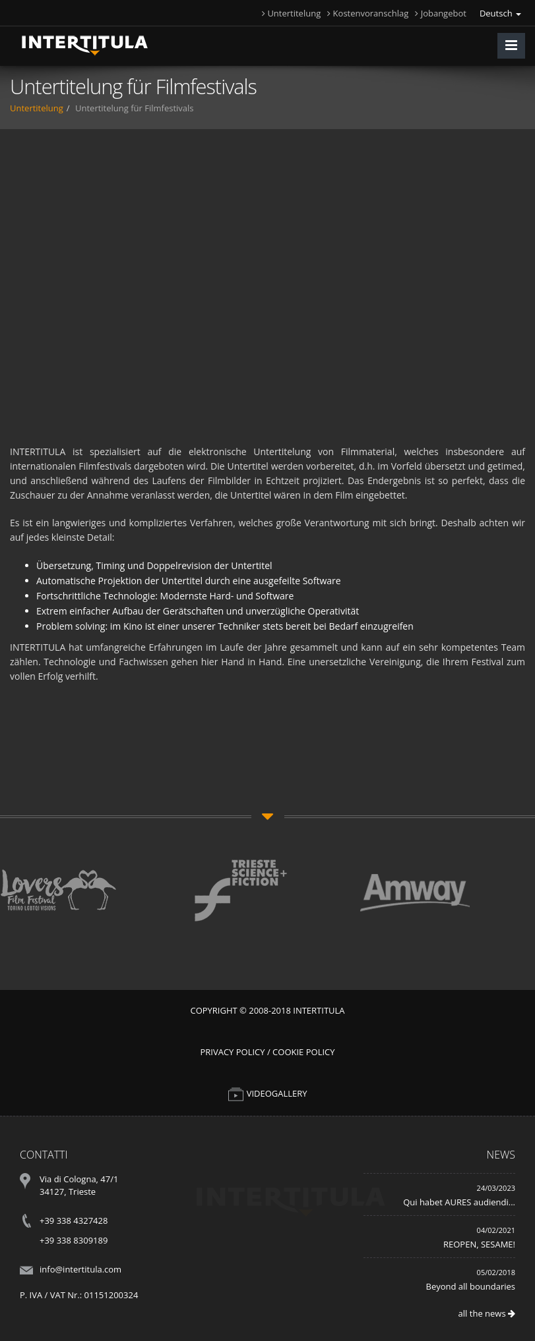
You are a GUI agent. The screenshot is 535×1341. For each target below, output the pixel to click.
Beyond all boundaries (470, 1286)
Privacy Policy (232, 1052)
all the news (486, 1313)
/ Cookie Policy (301, 1052)
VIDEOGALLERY (267, 1093)
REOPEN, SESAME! (479, 1244)
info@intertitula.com (80, 1269)
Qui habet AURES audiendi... (459, 1202)
